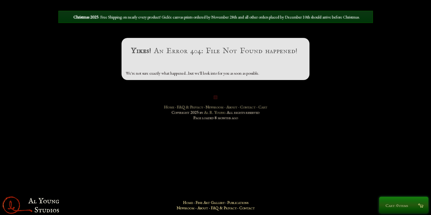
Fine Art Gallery (209, 202)
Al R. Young (215, 112)
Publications (237, 202)
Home (169, 107)
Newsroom (215, 107)
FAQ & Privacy (190, 107)
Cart (262, 107)
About (231, 107)
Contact (248, 107)
